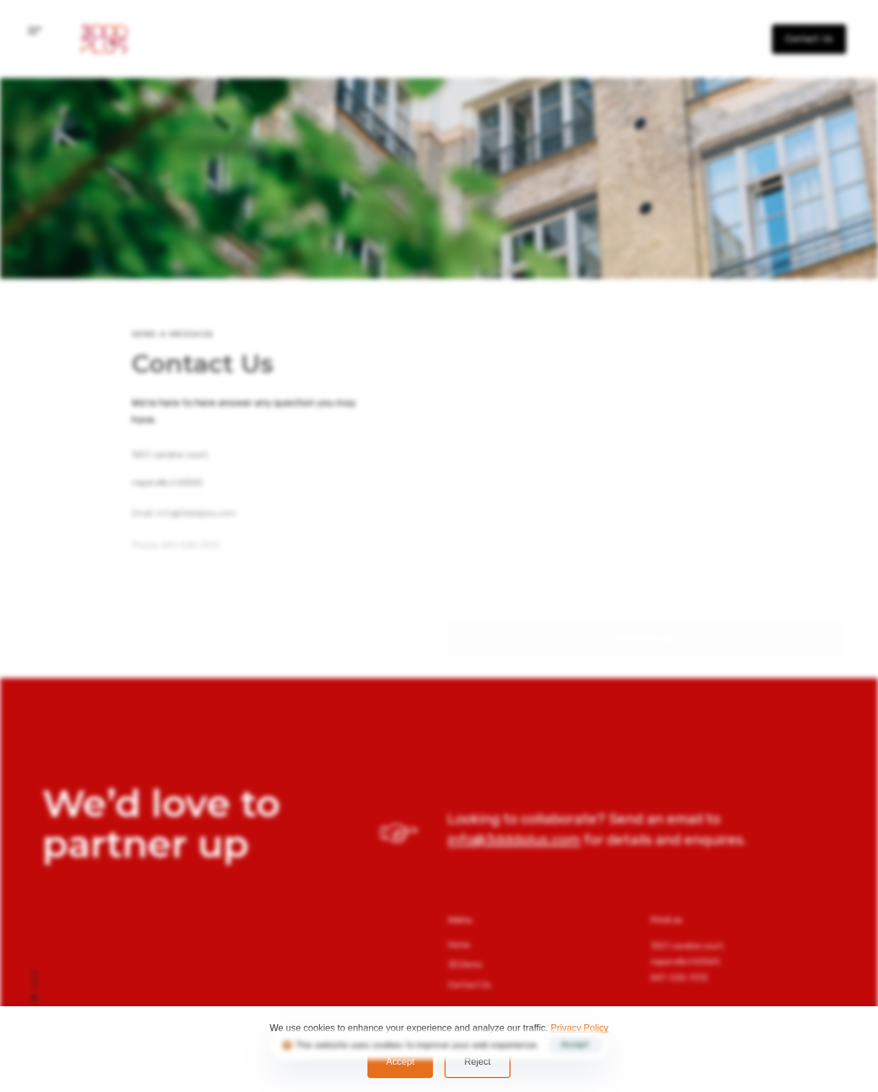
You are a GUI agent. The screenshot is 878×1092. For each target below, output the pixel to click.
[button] (35, 31)
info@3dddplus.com (34, 545)
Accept (400, 1061)
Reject (477, 1061)
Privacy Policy (580, 1028)
